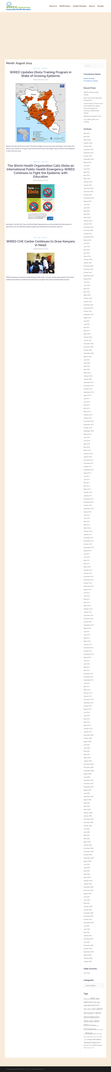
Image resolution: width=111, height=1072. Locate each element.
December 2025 (88, 149)
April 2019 (87, 408)
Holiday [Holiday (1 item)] (98, 1029)
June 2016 (87, 518)
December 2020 (88, 343)
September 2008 (89, 771)
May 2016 (87, 521)
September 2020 (89, 353)
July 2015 (87, 554)
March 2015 (87, 567)
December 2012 (88, 648)
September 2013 (89, 625)
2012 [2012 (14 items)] (85, 1009)
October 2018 (88, 428)
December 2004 (88, 848)
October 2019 (88, 389)
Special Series (41, 68)
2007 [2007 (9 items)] (98, 1002)
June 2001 (87, 942)
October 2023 (88, 233)
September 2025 (89, 159)
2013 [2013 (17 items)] (90, 1009)
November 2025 (88, 153)
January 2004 (88, 884)
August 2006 (87, 800)
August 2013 (87, 628)
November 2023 (88, 230)
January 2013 (88, 644)
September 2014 (89, 586)
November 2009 (88, 735)
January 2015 (88, 573)
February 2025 (88, 182)
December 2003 (88, 887)
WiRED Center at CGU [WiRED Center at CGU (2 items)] (89, 1047)
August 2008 (87, 774)
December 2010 (88, 699)
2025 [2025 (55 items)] (86, 1025)
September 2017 (89, 470)
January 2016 (88, 534)
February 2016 (88, 531)
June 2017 (87, 479)
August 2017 (87, 473)
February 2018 (88, 453)
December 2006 (88, 796)
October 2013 (88, 622)
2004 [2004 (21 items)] (86, 1002)
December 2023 (88, 227)
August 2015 (87, 551)
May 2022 (87, 289)
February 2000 (88, 958)
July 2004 (87, 864)
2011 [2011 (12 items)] (98, 1005)
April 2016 (87, 525)
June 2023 (87, 246)
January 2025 (88, 185)
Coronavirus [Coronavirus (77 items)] (90, 1029)
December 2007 (88, 780)
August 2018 (87, 434)
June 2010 (87, 715)
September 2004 (89, 858)
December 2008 (88, 764)
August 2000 (87, 955)
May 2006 (87, 803)
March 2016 (87, 528)
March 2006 (87, 809)
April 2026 (87, 136)
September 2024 (89, 198)
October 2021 (88, 311)
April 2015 (87, 563)
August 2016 (87, 512)
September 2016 (89, 508)
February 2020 (88, 376)
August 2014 (87, 589)
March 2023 (87, 256)
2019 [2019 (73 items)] (86, 1017)
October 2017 (88, 466)
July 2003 (87, 897)
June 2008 (87, 777)
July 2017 (87, 476)
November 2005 (88, 822)
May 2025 (87, 172)
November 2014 (88, 580)
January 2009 (88, 761)
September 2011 (89, 680)
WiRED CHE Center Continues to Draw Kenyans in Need (40, 243)
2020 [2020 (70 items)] (91, 1017)
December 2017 (88, 460)
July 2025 (87, 166)
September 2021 (89, 314)
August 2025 (87, 162)
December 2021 (88, 305)
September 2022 (89, 276)
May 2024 (87, 211)
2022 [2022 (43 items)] (86, 1021)
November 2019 (88, 386)
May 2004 (87, 871)
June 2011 (87, 683)
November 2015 (88, 541)
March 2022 (87, 295)
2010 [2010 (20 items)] (94, 1005)
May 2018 (87, 444)
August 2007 (87, 790)
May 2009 (87, 751)
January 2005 (88, 845)
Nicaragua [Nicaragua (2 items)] (99, 1033)
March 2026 (87, 140)
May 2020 (87, 366)
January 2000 (88, 961)
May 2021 (87, 327)
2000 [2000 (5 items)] (85, 999)
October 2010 (88, 706)
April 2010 (87, 722)
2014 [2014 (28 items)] (94, 1009)
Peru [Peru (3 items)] (101, 1036)
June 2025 (87, 169)
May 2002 (87, 932)
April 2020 (87, 369)
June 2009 (87, 748)
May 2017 (87, 483)
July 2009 (87, 745)
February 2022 (88, 298)
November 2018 (88, 424)
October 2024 (88, 195)
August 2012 (87, 657)
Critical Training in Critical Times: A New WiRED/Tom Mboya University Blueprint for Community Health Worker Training (93, 108)
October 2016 (88, 505)
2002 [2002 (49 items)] (92, 998)
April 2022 (87, 292)
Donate (100, 6)
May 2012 (87, 667)
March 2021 (87, 334)
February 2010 (88, 728)
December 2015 (88, 538)
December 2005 (88, 819)
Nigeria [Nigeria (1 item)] (85, 1036)
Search (92, 6)
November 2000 (88, 945)
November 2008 (88, 767)
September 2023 (89, 237)
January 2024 (88, 224)
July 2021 (87, 321)
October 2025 (88, 156)
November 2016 (88, 502)
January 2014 (88, 612)
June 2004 (87, 868)
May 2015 (87, 560)
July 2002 (87, 926)
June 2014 (87, 596)
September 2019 (89, 392)
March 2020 (87, 373)
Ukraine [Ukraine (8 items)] (89, 1039)
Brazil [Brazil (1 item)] (97, 1025)
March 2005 (87, 842)
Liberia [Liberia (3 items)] (94, 1033)
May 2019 (87, 405)
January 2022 (88, 301)
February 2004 (88, 880)
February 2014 (88, 609)
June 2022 (87, 285)
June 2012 (87, 664)
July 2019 (87, 398)
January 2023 (88, 263)
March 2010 (87, 725)
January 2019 (88, 418)
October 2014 (88, 583)
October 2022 (88, 272)
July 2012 (87, 660)
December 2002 (88, 913)
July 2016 (87, 515)
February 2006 (88, 813)
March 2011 (87, 690)
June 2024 (87, 208)
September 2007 (89, 787)
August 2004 (87, 861)
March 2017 (87, 489)
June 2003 (87, 900)
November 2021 (88, 308)
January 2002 (88, 935)
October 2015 (88, 544)
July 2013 (87, 631)
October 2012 (88, 651)
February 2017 (88, 492)
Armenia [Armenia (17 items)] (92, 1025)
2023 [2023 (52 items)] (91, 1021)
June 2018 (87, 440)
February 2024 (88, 221)
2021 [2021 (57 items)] (97, 1017)
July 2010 (87, 712)
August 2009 (87, 741)
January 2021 (88, 340)
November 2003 (88, 890)
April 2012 (87, 670)
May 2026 (87, 133)
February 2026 (88, 143)
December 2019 (88, 382)
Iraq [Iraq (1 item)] (84, 1033)
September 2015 (89, 547)
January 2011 (88, 696)
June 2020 (87, 363)
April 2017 (87, 486)
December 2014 (88, 576)
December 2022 (88, 266)
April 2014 (87, 602)
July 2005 (87, 829)
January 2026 (88, 146)
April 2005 (87, 838)
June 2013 (87, 635)
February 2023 (88, 259)
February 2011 (88, 693)
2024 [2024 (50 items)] (96, 1021)
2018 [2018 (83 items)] (98, 1013)
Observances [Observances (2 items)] (90, 1036)
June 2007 (87, 793)
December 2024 (88, 188)
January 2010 (88, 732)
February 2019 (88, 415)
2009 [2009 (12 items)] (89, 1005)
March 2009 (87, 758)
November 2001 (88, 939)
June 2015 (87, 557)
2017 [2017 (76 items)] (92, 1013)
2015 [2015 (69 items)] (99, 1009)
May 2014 (87, 599)
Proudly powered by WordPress (16, 1069)
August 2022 (87, 279)
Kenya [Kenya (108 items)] (89, 1033)
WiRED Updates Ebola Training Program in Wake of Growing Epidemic (40, 74)
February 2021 (88, 337)
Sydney (33, 1069)
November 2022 (88, 269)
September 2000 (89, 952)
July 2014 (87, 593)
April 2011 (87, 686)
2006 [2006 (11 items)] (94, 1002)
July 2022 (87, 282)
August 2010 (87, 709)
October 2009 (88, 738)
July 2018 (87, 437)
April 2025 (87, 175)
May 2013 (87, 638)
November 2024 (88, 191)
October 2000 (88, 948)
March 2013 (87, 641)
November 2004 (88, 851)
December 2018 (88, 421)
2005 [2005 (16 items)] (90, 1002)
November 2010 (88, 703)
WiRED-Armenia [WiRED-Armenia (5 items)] (97, 1045)
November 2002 (88, 916)
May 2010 (87, 719)
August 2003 (87, 893)
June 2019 (87, 402)
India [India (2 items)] (101, 1029)
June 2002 (87, 929)
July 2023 (87, 243)
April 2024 (87, 214)
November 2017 (88, 463)
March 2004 (87, 877)
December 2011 (88, 673)
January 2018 (88, 457)
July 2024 (87, 204)
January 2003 (88, 910)
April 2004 (87, 874)
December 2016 (88, 499)
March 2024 (87, 217)
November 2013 (88, 618)
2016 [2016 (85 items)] (86, 1013)
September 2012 (89, 654)
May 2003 (87, 903)
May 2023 (87, 250)
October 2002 (88, 919)
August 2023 (87, 240)
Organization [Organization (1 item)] (96, 1036)
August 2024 (87, 201)
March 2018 (87, 450)
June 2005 (87, 832)
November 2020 (88, 347)
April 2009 (87, 754)
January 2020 (88, 379)
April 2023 (87, 253)
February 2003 (88, 906)
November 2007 (88, 783)
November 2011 (88, 677)
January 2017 (88, 496)
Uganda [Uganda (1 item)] (85, 1039)
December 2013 (88, 615)
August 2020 (87, 356)
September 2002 (89, 923)
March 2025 (87, 178)
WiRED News (65, 6)
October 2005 (88, 826)
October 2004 (88, 855)
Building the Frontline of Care (92, 116)
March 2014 (87, 606)
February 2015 (88, 570)
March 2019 (87, 411)
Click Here (87, 973)
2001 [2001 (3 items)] (88, 999)
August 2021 (87, 318)
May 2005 (87, 835)
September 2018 (89, 431)
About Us (53, 6)
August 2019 (87, 395)
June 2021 (87, 324)
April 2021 (87, 331)
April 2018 (87, 447)
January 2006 (88, 816)
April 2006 (87, 806)
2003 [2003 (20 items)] (97, 999)
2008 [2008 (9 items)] (85, 1005)
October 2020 (88, 350)
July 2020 (87, 360)
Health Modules (80, 6)
